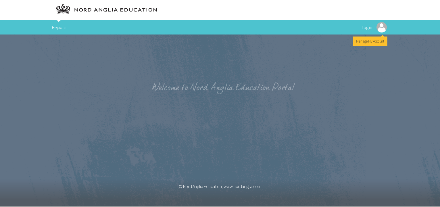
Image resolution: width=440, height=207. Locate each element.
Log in (367, 27)
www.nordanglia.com (243, 186)
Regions (59, 27)
